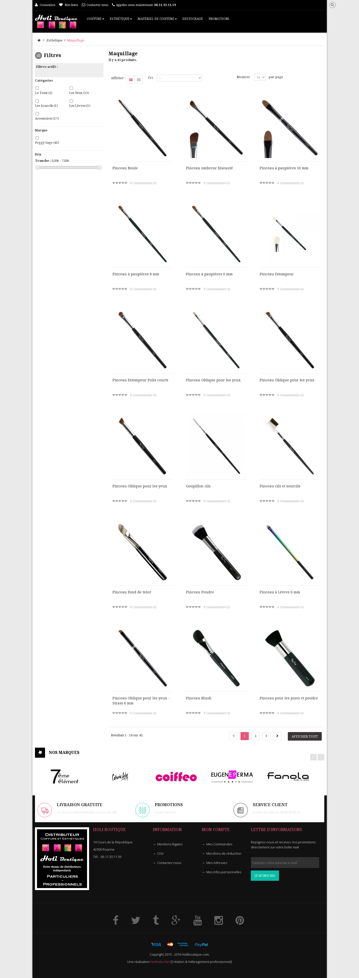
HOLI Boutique (109, 829)
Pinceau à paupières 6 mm (209, 274)
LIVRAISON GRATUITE (79, 804)
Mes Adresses (216, 862)
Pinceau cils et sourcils (280, 486)
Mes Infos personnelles (223, 872)
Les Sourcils (46, 106)
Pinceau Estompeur (277, 274)
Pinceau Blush (199, 698)
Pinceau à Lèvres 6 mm (280, 592)
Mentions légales (169, 844)
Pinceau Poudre (200, 592)
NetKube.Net (160, 961)
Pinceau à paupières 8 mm (135, 274)
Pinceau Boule (125, 168)
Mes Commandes (219, 844)
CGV (160, 853)
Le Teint (43, 93)
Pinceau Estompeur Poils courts (140, 380)
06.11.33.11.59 (111, 856)
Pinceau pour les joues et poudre (289, 698)
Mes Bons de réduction (223, 853)
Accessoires (47, 118)
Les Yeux (79, 93)
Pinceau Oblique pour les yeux (213, 380)
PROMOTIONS (169, 804)
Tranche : (43, 161)
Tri (150, 78)
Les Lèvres (79, 106)
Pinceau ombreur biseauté (209, 168)
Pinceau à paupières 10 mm (284, 168)
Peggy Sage (47, 142)
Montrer (243, 77)
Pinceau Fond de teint (131, 592)
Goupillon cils (198, 486)
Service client (270, 804)
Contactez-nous (169, 862)
